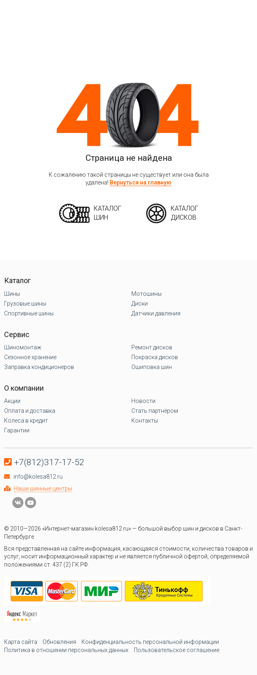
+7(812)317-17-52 (49, 462)
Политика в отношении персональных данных (66, 650)
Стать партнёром (154, 410)
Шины (12, 293)
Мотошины (146, 293)
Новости (143, 401)
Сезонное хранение (30, 357)
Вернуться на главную (140, 182)
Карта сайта (20, 642)
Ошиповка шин (151, 367)
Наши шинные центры (43, 488)
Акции (12, 401)
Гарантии (16, 430)
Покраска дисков (154, 357)
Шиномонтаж (22, 347)
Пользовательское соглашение (176, 650)
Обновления (59, 642)
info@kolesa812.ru (38, 476)
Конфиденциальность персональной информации (150, 642)
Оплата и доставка (29, 410)
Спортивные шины (29, 313)
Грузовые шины (25, 303)
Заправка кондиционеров (39, 367)
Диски (139, 303)
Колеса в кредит (26, 420)
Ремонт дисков (151, 347)
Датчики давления (155, 313)
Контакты (144, 420)
